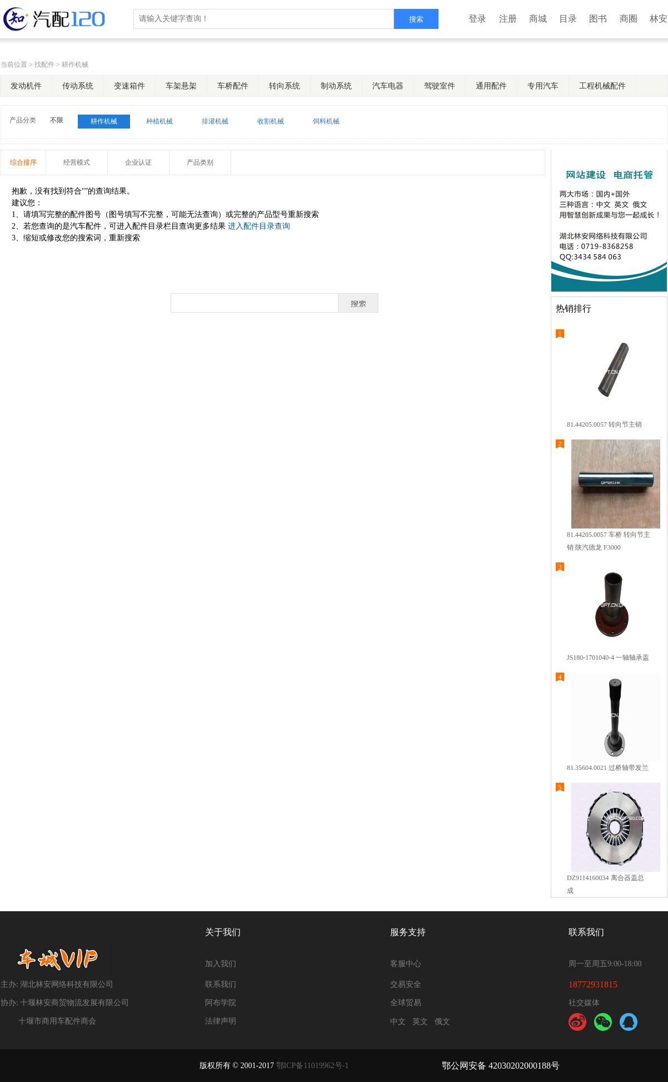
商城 (538, 18)
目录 (568, 18)
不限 (56, 120)
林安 (658, 18)
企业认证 (138, 162)
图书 (598, 18)
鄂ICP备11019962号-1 (312, 1065)
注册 (508, 18)
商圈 (628, 18)
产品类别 (200, 162)
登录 (477, 18)
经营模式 (76, 162)
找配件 (44, 64)
